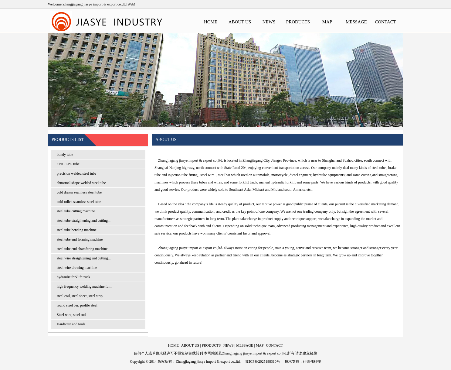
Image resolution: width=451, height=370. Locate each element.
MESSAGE (356, 21)
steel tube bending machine (77, 230)
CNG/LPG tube (68, 164)
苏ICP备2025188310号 (262, 361)
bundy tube (65, 154)
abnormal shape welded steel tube (81, 183)
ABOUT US (240, 21)
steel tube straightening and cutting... (83, 220)
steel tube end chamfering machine (82, 249)
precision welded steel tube (76, 173)
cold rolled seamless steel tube (79, 202)
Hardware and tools (71, 324)
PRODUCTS (298, 21)
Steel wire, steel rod (71, 315)
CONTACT (385, 21)
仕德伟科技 (312, 361)
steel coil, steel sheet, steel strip (80, 296)
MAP (327, 21)
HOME (210, 21)
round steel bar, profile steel (77, 305)
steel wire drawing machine (77, 268)
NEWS (269, 21)
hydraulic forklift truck (73, 277)
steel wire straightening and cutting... (84, 258)
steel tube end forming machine (80, 239)
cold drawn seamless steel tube (79, 192)
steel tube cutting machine (76, 211)
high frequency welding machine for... (84, 286)
